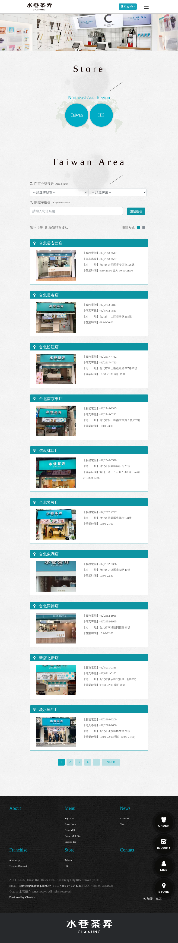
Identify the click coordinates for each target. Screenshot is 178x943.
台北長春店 (48, 295)
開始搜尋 (136, 211)
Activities (124, 818)
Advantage (14, 860)
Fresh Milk (70, 830)
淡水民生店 (48, 709)
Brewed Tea (70, 842)
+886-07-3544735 (71, 885)
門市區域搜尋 (49, 183)
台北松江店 (48, 347)
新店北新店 (48, 658)
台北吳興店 (48, 502)
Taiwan (68, 860)
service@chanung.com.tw (35, 885)
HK (66, 866)
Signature (69, 818)
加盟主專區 (152, 899)
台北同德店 (48, 606)
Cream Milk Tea (72, 836)
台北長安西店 (50, 243)
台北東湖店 (48, 554)
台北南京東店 (50, 399)
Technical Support (18, 866)
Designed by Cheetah (22, 897)
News (122, 824)
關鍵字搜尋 (50, 202)
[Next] (111, 762)
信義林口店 (48, 450)
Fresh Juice (70, 824)
